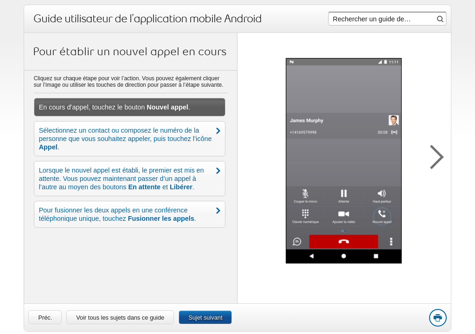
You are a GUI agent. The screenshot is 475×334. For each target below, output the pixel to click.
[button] (432, 155)
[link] (45, 317)
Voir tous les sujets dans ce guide (120, 317)
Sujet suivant (205, 317)
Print (437, 318)
